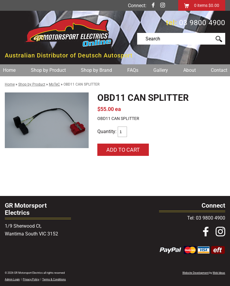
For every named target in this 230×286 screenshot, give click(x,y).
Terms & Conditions (54, 279)
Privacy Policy (31, 279)
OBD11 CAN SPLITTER (81, 84)
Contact (219, 70)
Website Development (195, 272)
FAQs (132, 70)
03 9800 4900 (202, 23)
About (189, 70)
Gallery (160, 70)
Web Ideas (219, 272)
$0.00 (213, 5)
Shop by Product (48, 70)
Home (9, 70)
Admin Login (12, 279)
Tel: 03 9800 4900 (206, 218)
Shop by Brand (96, 70)
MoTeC (54, 84)
